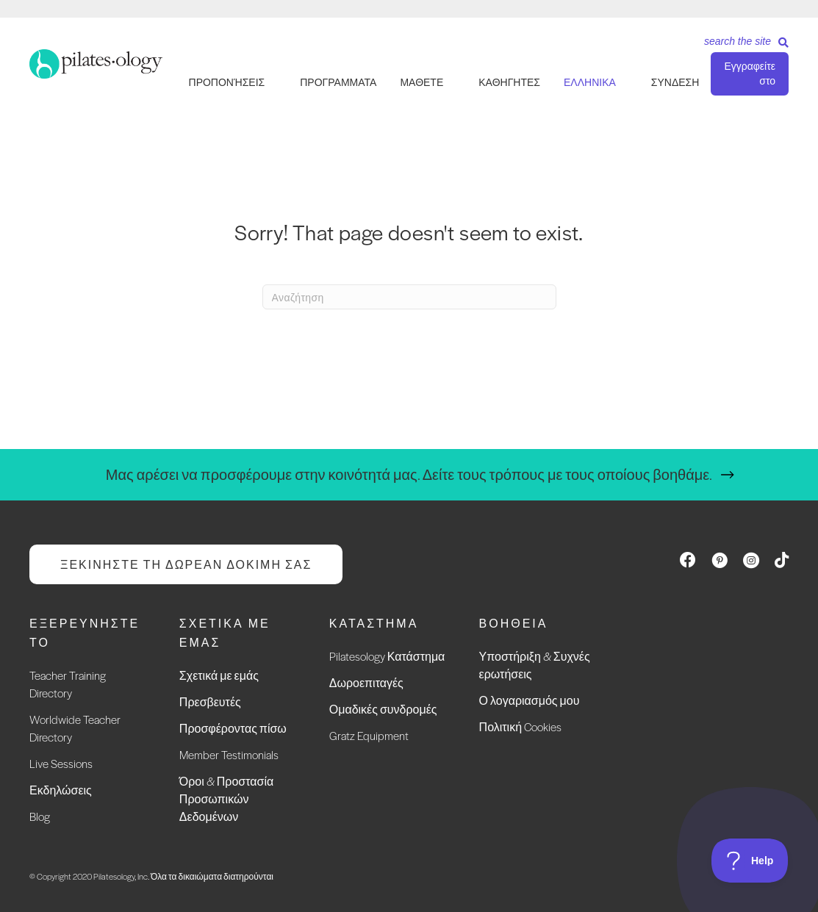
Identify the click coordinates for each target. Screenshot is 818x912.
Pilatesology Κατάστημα (387, 656)
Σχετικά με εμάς (219, 675)
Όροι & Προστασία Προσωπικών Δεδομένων (226, 798)
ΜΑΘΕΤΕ (421, 82)
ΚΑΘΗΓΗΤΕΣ (509, 82)
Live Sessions (61, 763)
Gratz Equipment (369, 735)
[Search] (741, 46)
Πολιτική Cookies (520, 726)
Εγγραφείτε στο (749, 73)
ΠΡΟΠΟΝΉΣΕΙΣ (227, 82)
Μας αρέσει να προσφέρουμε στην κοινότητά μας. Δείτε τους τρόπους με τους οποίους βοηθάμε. (409, 474)
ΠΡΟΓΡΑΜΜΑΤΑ (338, 82)
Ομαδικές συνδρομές (383, 709)
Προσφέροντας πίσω (233, 728)
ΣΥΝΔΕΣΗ (675, 82)
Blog (39, 816)
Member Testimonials (229, 754)
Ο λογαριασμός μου (529, 700)
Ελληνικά (590, 82)
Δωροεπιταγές (366, 682)
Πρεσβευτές (210, 701)
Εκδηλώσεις (60, 789)
